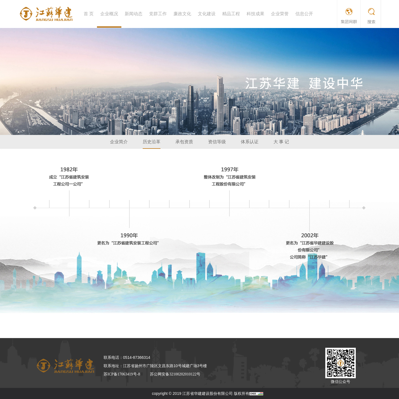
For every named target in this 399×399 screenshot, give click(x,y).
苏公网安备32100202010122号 (175, 374)
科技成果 (255, 13)
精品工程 (231, 13)
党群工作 (158, 13)
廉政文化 (182, 13)
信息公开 (304, 13)
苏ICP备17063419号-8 (122, 374)
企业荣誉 (280, 13)
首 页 (89, 13)
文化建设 (207, 13)
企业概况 (109, 13)
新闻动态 (133, 13)
